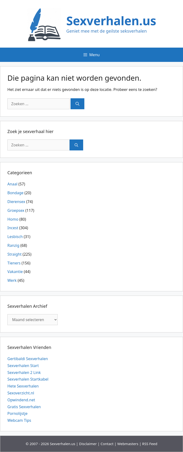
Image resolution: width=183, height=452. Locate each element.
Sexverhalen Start (23, 365)
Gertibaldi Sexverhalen (27, 358)
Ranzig (13, 245)
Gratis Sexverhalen (24, 406)
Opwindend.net (21, 399)
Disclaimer (88, 443)
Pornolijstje (17, 413)
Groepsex (15, 210)
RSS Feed (150, 443)
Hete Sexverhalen (23, 386)
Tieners (13, 263)
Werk (12, 280)
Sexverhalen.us (111, 21)
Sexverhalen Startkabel (27, 379)
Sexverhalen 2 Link (24, 372)
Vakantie (15, 271)
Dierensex (16, 201)
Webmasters (127, 443)
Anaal (12, 184)
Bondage (15, 192)
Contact (107, 443)
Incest (12, 227)
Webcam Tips (19, 420)
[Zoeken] (77, 103)
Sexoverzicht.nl (20, 393)
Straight (14, 254)
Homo (12, 219)
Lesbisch (15, 236)
